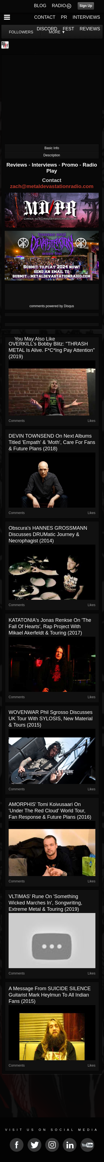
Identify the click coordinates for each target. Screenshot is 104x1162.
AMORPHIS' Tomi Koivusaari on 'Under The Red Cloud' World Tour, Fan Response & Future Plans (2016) (50, 811)
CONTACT (44, 17)
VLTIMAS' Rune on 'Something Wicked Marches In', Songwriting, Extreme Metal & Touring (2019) (45, 903)
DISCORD (47, 28)
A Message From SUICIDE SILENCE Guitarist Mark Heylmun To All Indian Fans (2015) (50, 995)
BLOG (40, 5)
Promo (70, 165)
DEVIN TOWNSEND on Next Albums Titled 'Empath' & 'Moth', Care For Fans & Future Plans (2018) (52, 442)
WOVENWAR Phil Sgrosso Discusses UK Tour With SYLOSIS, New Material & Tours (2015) (51, 718)
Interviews (45, 165)
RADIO (59, 5)
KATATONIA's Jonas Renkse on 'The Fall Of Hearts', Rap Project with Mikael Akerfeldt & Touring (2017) (50, 626)
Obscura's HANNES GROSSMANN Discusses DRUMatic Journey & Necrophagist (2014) (48, 534)
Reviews (17, 165)
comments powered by (51, 306)
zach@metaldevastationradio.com (51, 186)
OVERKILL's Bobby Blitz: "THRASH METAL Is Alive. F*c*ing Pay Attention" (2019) (52, 350)
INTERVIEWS (86, 17)
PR (64, 17)
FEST (68, 28)
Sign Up (86, 6)
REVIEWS (90, 28)
